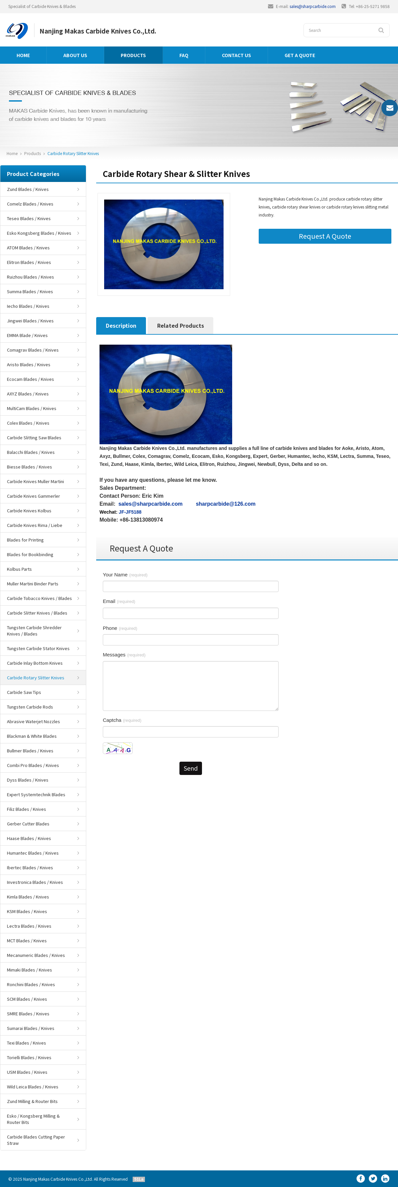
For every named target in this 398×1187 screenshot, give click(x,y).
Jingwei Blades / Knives (30, 320)
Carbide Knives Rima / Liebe (34, 525)
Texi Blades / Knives (26, 1043)
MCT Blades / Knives (27, 940)
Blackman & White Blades (32, 736)
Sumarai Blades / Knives (30, 1028)
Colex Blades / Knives (28, 423)
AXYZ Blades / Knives (28, 393)
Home (23, 55)
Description (121, 325)
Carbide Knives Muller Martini (35, 481)
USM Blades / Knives (27, 1072)
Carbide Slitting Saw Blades (34, 437)
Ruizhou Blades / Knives (30, 277)
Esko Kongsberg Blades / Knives (39, 233)
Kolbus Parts (19, 569)
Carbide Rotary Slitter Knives (73, 153)
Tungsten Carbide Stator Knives (38, 648)
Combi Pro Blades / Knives (33, 765)
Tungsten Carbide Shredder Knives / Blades (34, 630)
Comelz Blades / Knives (30, 204)
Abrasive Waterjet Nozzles (33, 721)
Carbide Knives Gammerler (33, 496)
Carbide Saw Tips (24, 692)
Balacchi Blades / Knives (31, 452)
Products (133, 55)
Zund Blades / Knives (28, 189)
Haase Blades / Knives (29, 838)
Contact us (236, 55)
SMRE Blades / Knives (28, 1013)
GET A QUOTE (300, 55)
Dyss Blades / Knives (27, 780)
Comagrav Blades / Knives (33, 350)
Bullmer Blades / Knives (30, 750)
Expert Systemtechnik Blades (36, 794)
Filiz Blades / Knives (26, 809)
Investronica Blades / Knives (35, 882)
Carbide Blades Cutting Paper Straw (36, 1140)
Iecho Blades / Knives (28, 306)
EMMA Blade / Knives (27, 335)
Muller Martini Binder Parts (32, 583)
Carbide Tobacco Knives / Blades (39, 598)
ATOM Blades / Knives (28, 247)
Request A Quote (325, 236)
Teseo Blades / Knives (29, 218)
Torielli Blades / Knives (29, 1057)
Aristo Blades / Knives (28, 364)
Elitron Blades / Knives (29, 262)
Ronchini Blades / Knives (31, 984)
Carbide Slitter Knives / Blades (37, 613)
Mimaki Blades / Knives (29, 970)
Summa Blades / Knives (30, 291)
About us (75, 55)
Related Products (180, 325)
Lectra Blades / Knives (29, 926)
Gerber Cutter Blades (28, 823)
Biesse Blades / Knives (29, 467)
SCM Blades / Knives (27, 999)
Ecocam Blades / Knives (30, 379)
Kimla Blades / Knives (28, 896)
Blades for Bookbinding (30, 554)
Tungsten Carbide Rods (30, 707)
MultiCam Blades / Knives (31, 408)
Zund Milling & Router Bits (32, 1101)
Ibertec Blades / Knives (30, 867)
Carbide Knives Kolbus (29, 510)
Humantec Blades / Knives (33, 853)
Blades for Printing (25, 540)
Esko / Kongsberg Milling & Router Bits (33, 1119)
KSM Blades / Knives (27, 911)
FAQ (183, 55)
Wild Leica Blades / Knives (32, 1086)
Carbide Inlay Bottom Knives (35, 663)
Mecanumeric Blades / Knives (36, 955)
